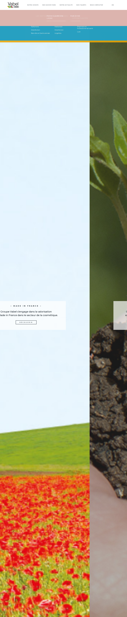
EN (113, 5)
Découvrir (63, 323)
